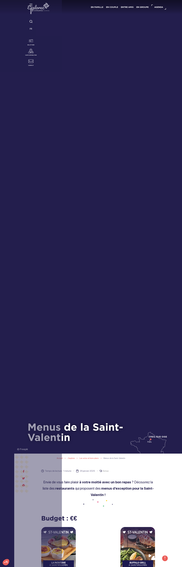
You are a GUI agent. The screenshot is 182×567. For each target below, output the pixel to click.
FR (7, 30)
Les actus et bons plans (89, 458)
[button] (6, 562)
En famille (97, 7)
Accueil (60, 458)
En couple (112, 7)
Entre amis (127, 7)
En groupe (142, 7)
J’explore (71, 458)
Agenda (158, 7)
